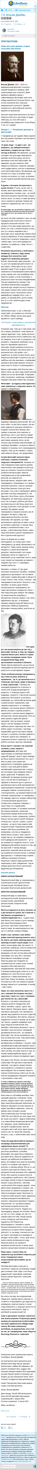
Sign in (34, 1467)
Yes (5, 1428)
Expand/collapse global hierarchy (3, 10)
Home (8, 10)
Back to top (4, 1411)
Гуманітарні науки (22, 10)
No (12, 1428)
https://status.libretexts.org (22, 1461)
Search (2, 1466)
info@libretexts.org (7, 1459)
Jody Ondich (10, 29)
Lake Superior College (13, 31)
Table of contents (9, 36)
